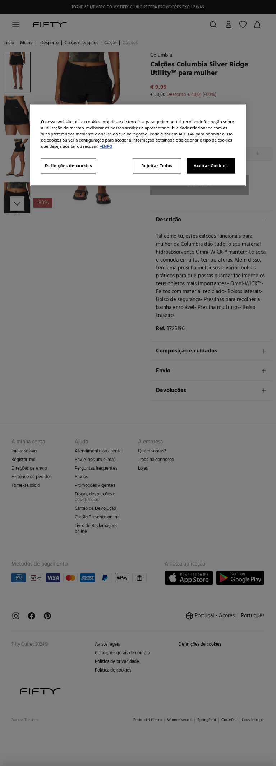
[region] (138, 145)
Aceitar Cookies (210, 166)
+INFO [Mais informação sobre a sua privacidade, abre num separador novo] (106, 146)
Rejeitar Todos (156, 166)
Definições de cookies (68, 166)
